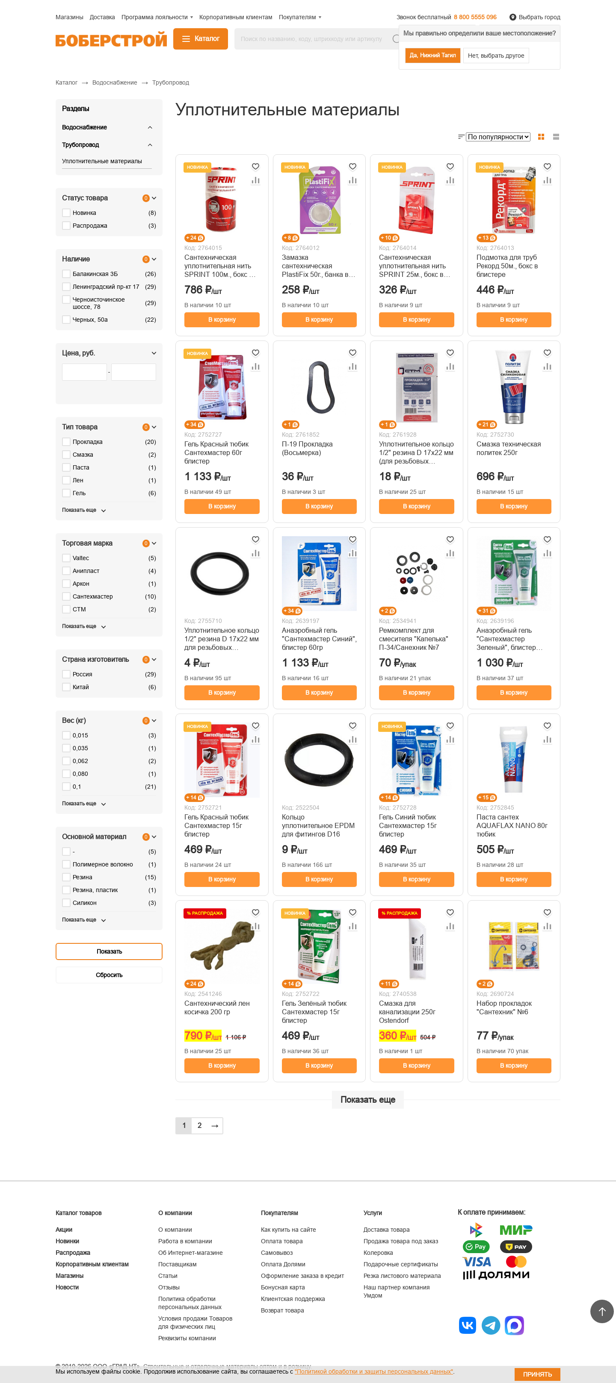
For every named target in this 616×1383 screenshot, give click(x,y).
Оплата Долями (283, 1264)
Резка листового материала (402, 1275)
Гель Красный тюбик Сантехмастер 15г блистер (216, 825)
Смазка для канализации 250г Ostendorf (407, 1012)
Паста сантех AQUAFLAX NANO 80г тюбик (512, 825)
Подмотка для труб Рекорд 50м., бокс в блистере (507, 266)
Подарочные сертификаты (401, 1264)
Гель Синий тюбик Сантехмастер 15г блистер (408, 825)
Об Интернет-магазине (190, 1252)
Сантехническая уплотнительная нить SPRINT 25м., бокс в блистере (412, 266)
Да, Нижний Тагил (433, 55)
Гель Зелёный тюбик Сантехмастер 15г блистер (314, 1012)
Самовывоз (277, 1252)
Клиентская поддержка (293, 1298)
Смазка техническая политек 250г (509, 448)
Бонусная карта (283, 1287)
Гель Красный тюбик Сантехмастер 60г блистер (216, 452)
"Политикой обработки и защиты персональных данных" (374, 1371)
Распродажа (73, 1252)
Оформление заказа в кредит (302, 1275)
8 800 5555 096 (475, 17)
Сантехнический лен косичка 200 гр (217, 1008)
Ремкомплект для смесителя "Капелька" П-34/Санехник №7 (413, 639)
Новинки (67, 1241)
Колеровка (378, 1252)
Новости (67, 1287)
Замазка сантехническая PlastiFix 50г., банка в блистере (315, 266)
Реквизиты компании (187, 1338)
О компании (175, 1229)
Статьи (168, 1275)
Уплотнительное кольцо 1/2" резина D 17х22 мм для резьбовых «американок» (221, 639)
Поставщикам (177, 1264)
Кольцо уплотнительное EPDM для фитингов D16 (318, 825)
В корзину (222, 319)
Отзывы (169, 1287)
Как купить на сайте (288, 1229)
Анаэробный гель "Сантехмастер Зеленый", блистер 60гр (506, 639)
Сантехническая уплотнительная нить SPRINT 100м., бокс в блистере (218, 266)
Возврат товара (282, 1310)
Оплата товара (282, 1241)
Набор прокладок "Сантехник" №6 (504, 1008)
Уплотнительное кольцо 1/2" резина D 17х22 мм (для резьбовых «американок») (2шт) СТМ (416, 453)
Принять (537, 1374)
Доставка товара (387, 1229)
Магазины (69, 1275)
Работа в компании (185, 1241)
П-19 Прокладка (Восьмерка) (307, 448)
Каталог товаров (78, 1213)
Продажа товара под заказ (401, 1241)
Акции (64, 1229)
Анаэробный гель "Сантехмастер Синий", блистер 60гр (319, 639)
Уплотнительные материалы (102, 161)
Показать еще (368, 1099)
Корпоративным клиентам (92, 1264)
